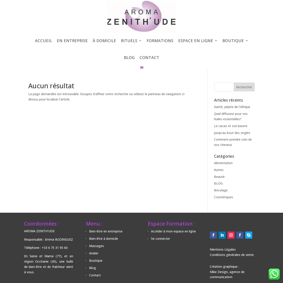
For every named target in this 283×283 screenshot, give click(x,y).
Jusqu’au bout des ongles (232, 133)
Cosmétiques (223, 197)
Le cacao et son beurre (230, 126)
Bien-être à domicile (103, 238)
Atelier (93, 253)
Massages (96, 246)
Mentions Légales (223, 249)
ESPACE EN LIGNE (195, 40)
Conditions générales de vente (232, 255)
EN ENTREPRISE (72, 40)
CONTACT (149, 57)
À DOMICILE (104, 40)
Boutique (95, 260)
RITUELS (129, 40)
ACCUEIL (43, 40)
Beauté (219, 177)
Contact (95, 275)
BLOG (129, 57)
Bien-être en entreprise (105, 231)
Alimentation (223, 163)
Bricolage (221, 190)
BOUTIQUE (233, 40)
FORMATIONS (160, 40)
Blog (92, 268)
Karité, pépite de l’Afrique (232, 107)
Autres (219, 170)
